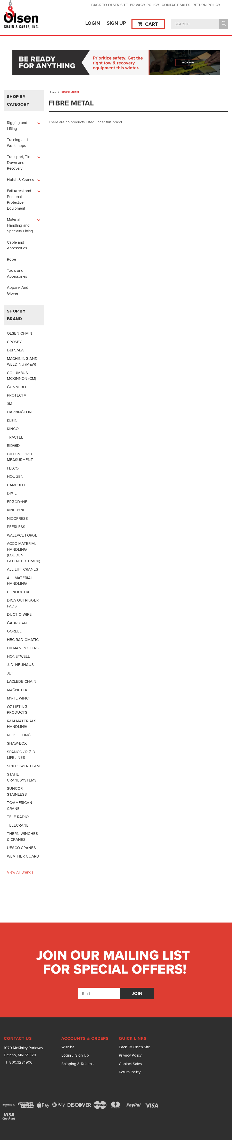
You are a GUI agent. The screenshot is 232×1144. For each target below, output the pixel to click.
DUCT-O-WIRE (19, 614)
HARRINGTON (19, 412)
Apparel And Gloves (17, 290)
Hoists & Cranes (20, 180)
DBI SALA (15, 350)
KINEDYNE (16, 510)
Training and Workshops (17, 143)
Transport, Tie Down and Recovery (18, 162)
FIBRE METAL (70, 92)
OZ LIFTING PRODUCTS (17, 709)
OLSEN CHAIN (19, 333)
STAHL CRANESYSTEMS (22, 777)
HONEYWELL (18, 656)
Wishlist (67, 1047)
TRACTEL (15, 437)
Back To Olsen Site (109, 5)
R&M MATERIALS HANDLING (21, 724)
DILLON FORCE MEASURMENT (20, 457)
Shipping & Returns (77, 1064)
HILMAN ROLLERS (23, 648)
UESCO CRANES (21, 848)
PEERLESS (16, 527)
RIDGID (13, 445)
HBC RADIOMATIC (23, 640)
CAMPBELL (16, 485)
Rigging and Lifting (17, 125)
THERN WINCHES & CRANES (22, 836)
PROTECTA (16, 395)
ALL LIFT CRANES (22, 569)
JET (10, 673)
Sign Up (116, 23)
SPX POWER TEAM (23, 766)
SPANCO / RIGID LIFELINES (21, 755)
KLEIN (12, 420)
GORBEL (14, 631)
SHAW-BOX (17, 743)
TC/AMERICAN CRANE (19, 805)
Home (52, 92)
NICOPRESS (17, 518)
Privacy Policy (144, 5)
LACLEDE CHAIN (21, 681)
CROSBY (14, 342)
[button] (116, 63)
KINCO (13, 429)
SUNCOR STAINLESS (17, 791)
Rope (11, 259)
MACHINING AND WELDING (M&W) (22, 361)
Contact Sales (176, 5)
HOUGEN (15, 476)
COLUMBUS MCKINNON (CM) (21, 376)
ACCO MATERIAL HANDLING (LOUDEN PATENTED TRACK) (23, 552)
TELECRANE (18, 825)
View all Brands (20, 872)
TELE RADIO (18, 817)
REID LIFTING (19, 735)
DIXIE (12, 493)
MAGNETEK (17, 690)
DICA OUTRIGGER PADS (23, 603)
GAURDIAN (17, 623)
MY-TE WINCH (19, 698)
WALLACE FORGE (22, 535)
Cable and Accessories (17, 245)
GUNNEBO (16, 387)
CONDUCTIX (18, 592)
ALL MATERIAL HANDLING (20, 581)
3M (9, 404)
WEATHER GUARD (23, 856)
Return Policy (206, 5)
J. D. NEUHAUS (20, 665)
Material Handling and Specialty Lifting (20, 225)
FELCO (13, 468)
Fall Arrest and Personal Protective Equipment (19, 199)
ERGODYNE (17, 502)
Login (92, 23)
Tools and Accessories (17, 273)
